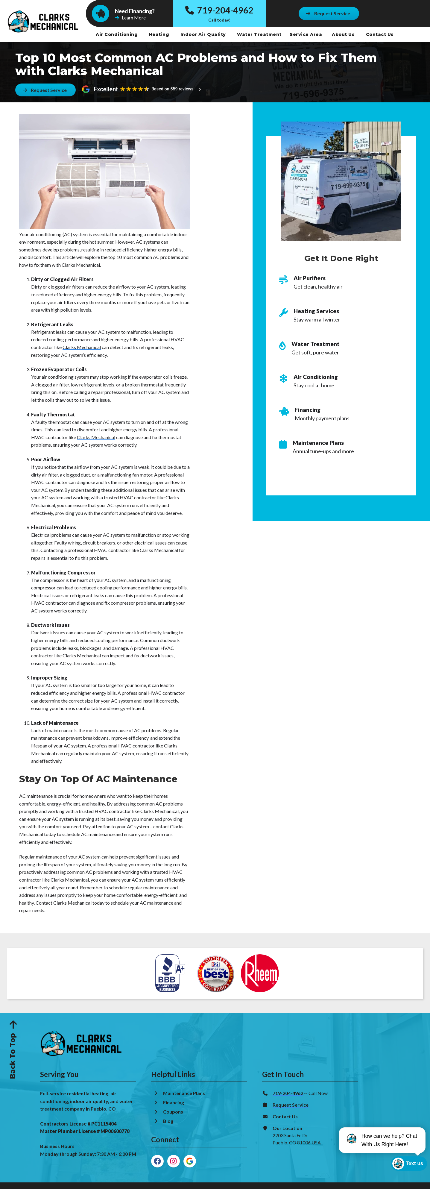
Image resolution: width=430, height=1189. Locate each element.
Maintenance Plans (184, 1093)
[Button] (328, 13)
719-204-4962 (219, 10)
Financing (174, 1102)
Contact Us (380, 34)
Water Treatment (260, 34)
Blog (168, 1121)
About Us (344, 34)
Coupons (173, 1111)
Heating (160, 34)
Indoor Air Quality (203, 34)
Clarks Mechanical (82, 347)
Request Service (291, 1105)
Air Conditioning (117, 34)
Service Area (306, 34)
